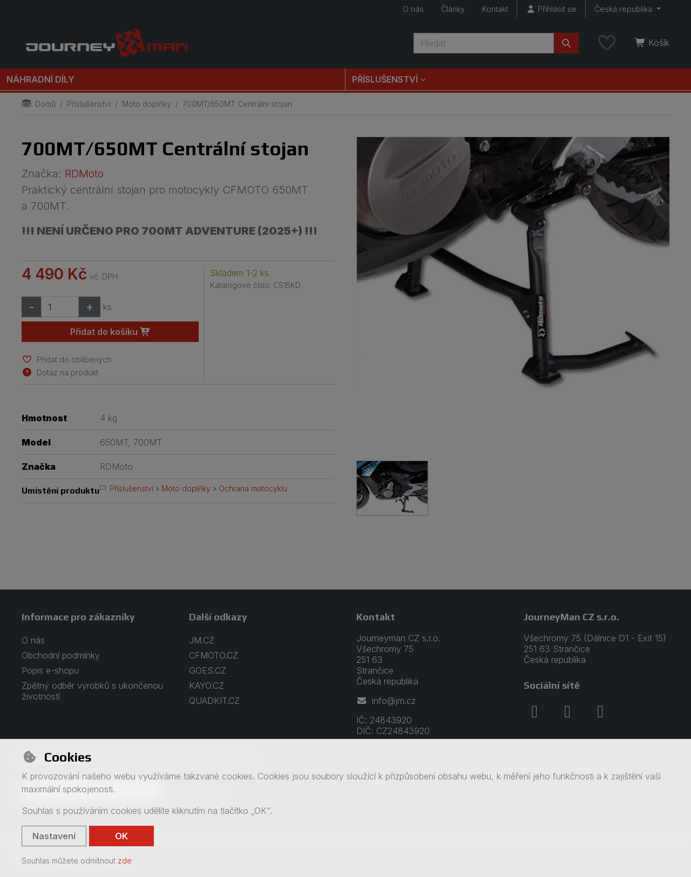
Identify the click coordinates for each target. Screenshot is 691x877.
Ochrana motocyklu (253, 488)
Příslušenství (89, 103)
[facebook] (534, 711)
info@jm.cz (386, 700)
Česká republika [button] (624, 8)
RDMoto (84, 173)
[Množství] (60, 307)
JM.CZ (201, 640)
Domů (39, 103)
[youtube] (600, 711)
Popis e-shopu (50, 670)
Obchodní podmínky (61, 655)
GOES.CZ (207, 670)
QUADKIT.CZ (214, 700)
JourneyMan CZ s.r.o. (571, 616)
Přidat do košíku (110, 331)
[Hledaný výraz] (484, 43)
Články (453, 8)
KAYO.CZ (206, 685)
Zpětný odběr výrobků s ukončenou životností (92, 691)
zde (125, 860)
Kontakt (495, 8)
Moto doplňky (146, 103)
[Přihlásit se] (551, 9)
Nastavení (54, 836)
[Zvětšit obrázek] (512, 293)
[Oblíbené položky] (606, 43)
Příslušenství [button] (385, 79)
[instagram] (567, 711)
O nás (413, 8)
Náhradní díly (40, 79)
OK (121, 836)
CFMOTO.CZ (213, 655)
